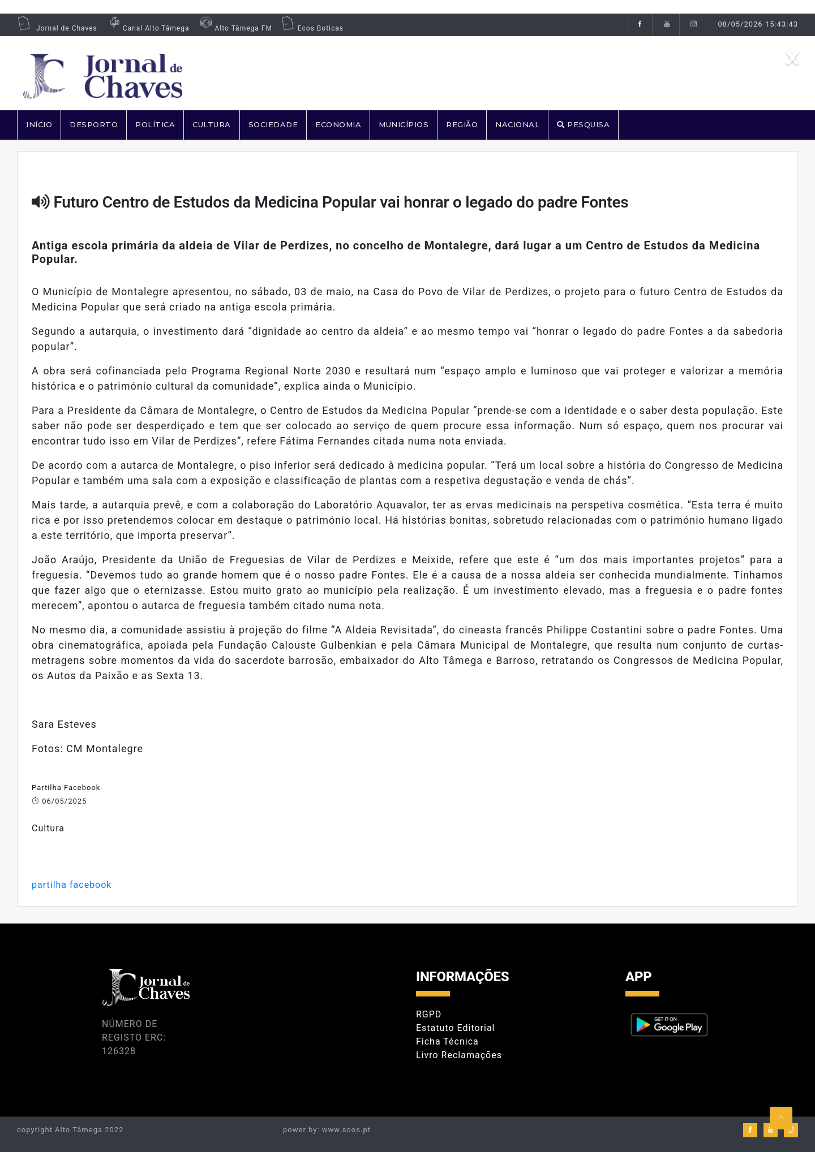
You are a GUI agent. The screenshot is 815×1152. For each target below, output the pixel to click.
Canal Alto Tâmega (148, 28)
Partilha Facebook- (67, 787)
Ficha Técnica (447, 1041)
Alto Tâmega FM (235, 28)
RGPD (428, 1014)
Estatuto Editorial (455, 1027)
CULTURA (211, 124)
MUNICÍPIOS (403, 124)
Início (39, 124)
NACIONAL (517, 124)
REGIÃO (462, 124)
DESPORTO (94, 124)
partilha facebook (71, 884)
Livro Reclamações (459, 1055)
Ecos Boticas (312, 28)
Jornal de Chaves (57, 28)
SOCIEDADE (273, 124)
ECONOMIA (338, 124)
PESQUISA (583, 124)
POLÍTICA (155, 124)
